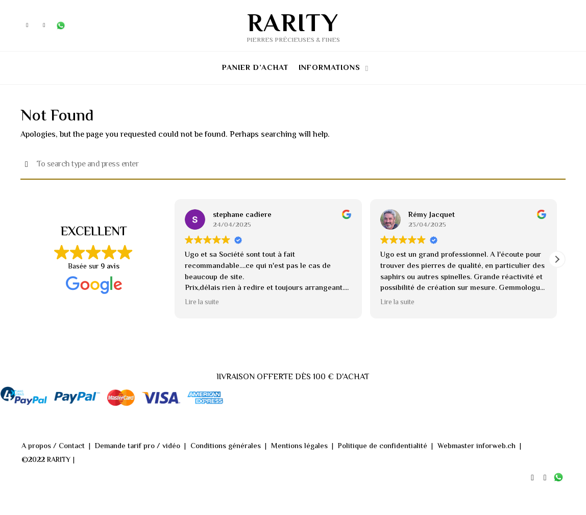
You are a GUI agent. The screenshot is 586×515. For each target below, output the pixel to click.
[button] (557, 261)
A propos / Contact (53, 449)
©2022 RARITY (46, 463)
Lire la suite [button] (202, 306)
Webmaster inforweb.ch (472, 449)
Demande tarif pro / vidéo (137, 449)
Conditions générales (224, 449)
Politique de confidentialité (379, 449)
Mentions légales (298, 449)
